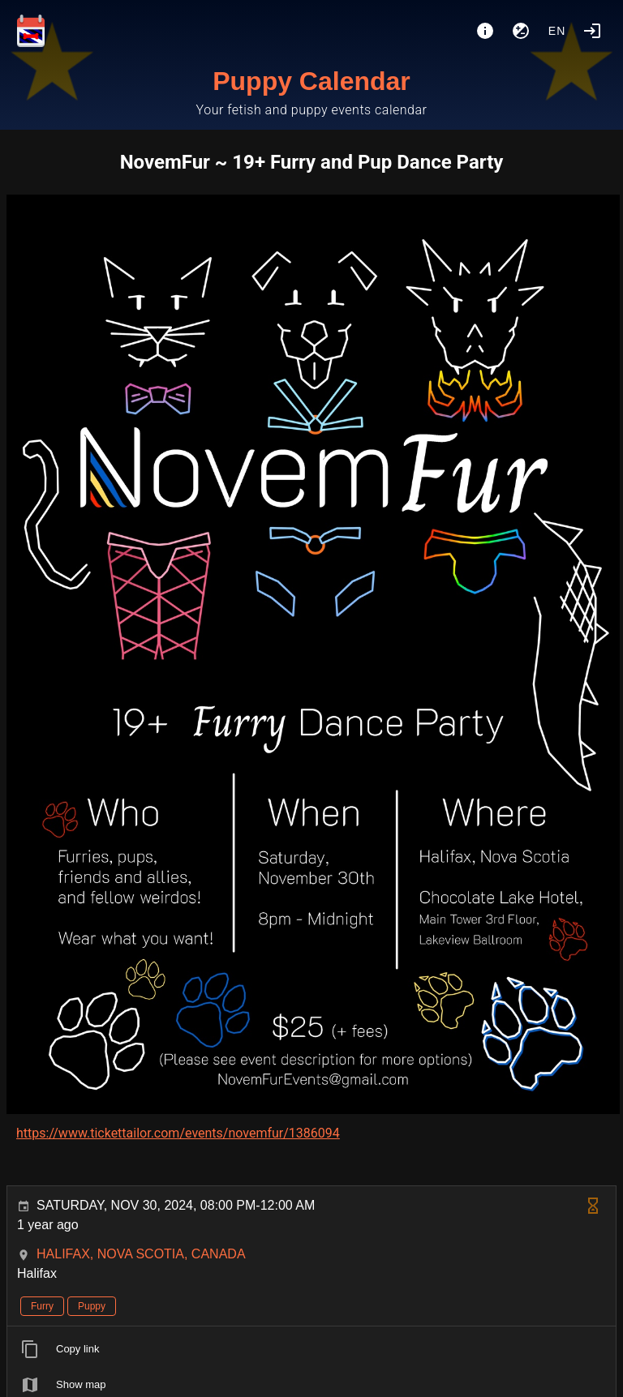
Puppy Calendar (311, 81)
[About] (485, 31)
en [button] (557, 30)
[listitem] (311, 1349)
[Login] (592, 31)
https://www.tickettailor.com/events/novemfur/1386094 (178, 1133)
